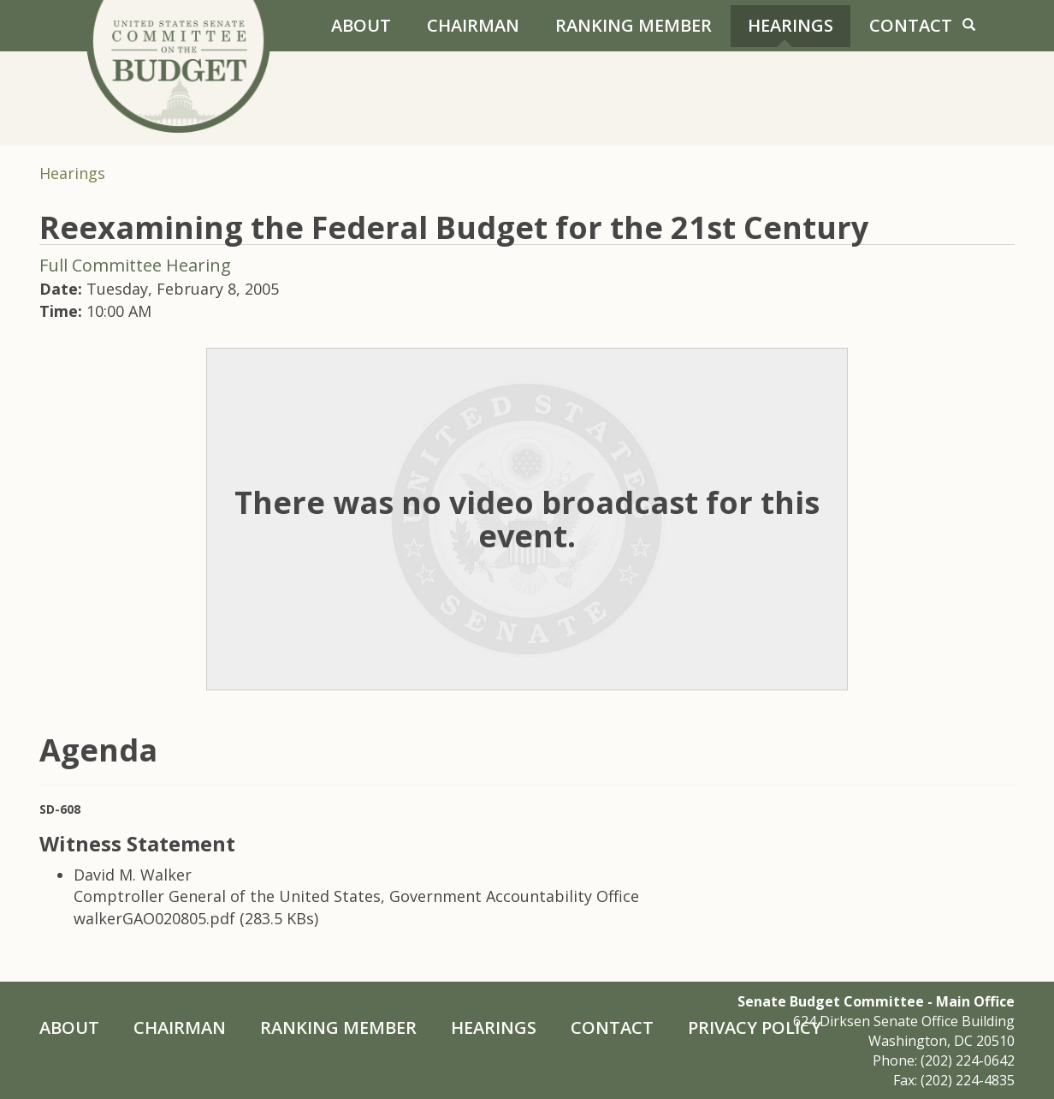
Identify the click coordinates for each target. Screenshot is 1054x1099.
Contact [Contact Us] (910, 25)
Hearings (790, 25)
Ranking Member (633, 25)
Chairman (473, 25)
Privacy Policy (754, 1027)
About (361, 25)
